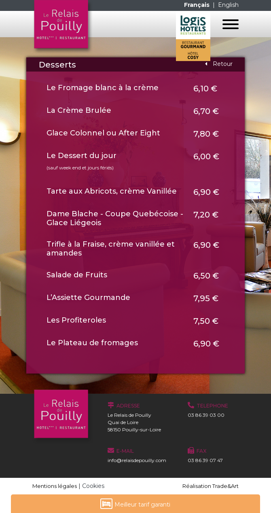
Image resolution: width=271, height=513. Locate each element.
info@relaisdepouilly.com (137, 460)
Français (197, 4)
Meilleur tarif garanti (135, 503)
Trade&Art (225, 486)
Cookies (93, 486)
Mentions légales (54, 486)
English (228, 4)
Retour (219, 64)
